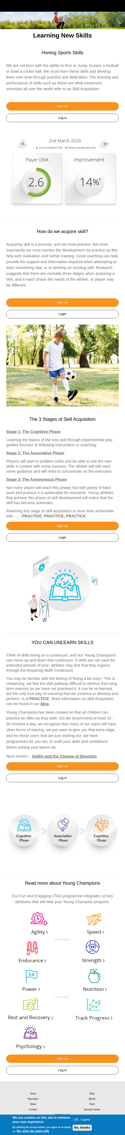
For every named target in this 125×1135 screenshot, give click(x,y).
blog (45, 704)
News (33, 1104)
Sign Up (62, 106)
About (33, 1093)
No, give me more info (33, 1131)
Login (62, 314)
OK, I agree (82, 1119)
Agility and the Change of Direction (64, 756)
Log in (62, 118)
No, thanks (82, 1127)
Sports (92, 1098)
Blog (92, 1093)
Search (110, 6)
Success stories (92, 1109)
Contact (33, 1109)
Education (33, 1098)
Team (92, 1104)
